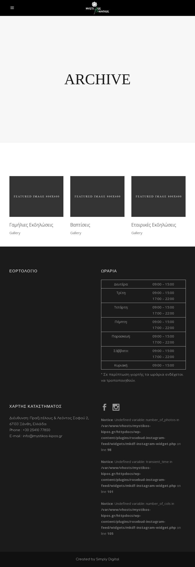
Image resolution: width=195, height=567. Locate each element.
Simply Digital (107, 559)
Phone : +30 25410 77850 (29, 430)
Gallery (14, 232)
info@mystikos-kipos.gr (42, 436)
